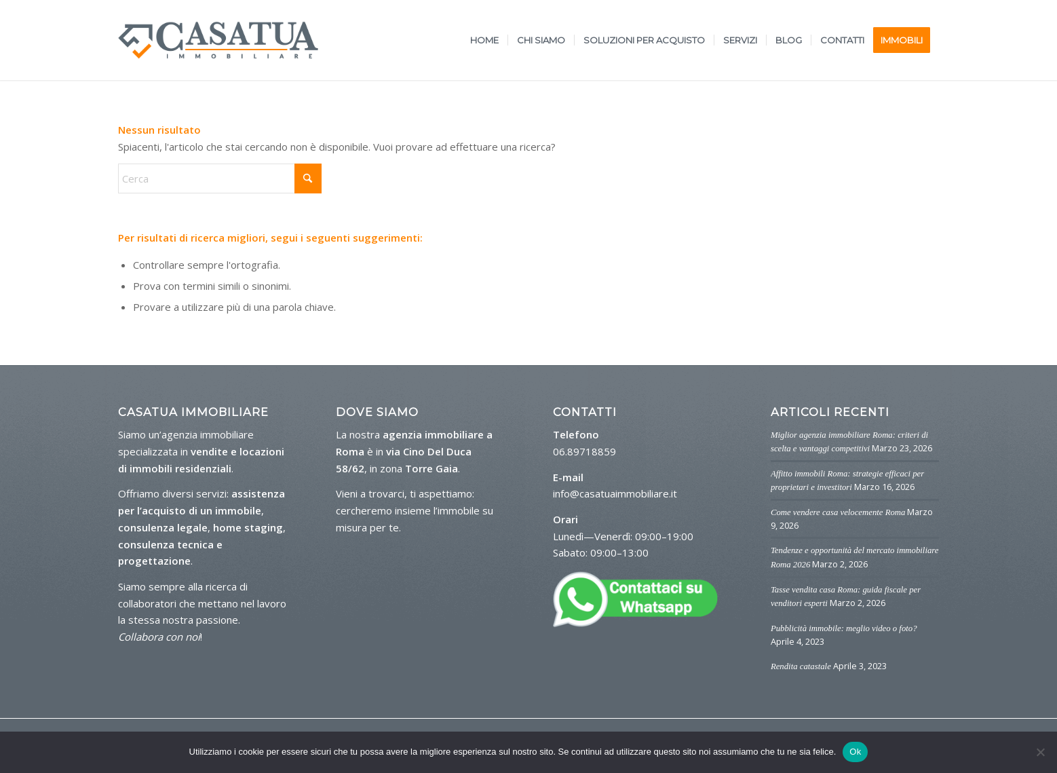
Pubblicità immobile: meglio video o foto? (844, 628)
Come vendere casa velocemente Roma (838, 512)
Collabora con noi (159, 636)
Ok (855, 752)
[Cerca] (220, 178)
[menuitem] (484, 40)
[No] (1040, 752)
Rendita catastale (801, 666)
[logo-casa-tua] (218, 40)
